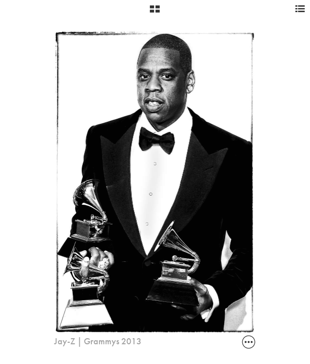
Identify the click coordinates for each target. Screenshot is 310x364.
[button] (155, 13)
